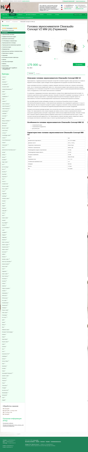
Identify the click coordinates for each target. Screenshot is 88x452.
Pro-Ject (4, 317)
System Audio (5, 375)
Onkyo (4, 283)
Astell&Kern (5, 96)
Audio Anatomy (6, 103)
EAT (3, 164)
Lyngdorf (4, 232)
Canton (4, 137)
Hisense (4, 208)
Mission (4, 256)
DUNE (4, 152)
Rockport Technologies (7, 332)
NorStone (5, 278)
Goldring (4, 196)
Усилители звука (6, 47)
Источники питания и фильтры (10, 57)
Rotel (4, 337)
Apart (3, 91)
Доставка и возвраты (31, 14)
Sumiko (4, 368)
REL (3, 327)
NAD (3, 268)
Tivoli (4, 383)
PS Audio (4, 300)
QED (3, 319)
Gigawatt (4, 193)
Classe (4, 142)
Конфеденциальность (56, 441)
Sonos (4, 358)
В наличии (5, 32)
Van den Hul (5, 390)
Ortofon (4, 290)
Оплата (41, 14)
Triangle (4, 387)
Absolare (4, 82)
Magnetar (4, 237)
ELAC (4, 169)
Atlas (3, 98)
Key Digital (5, 222)
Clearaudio (5, 145)
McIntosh (4, 252)
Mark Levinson (6, 242)
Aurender (4, 116)
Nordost (4, 281)
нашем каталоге (26, 1)
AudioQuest (5, 111)
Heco (4, 203)
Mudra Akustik (6, 264)
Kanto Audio (5, 217)
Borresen (4, 125)
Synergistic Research (7, 373)
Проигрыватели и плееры (9, 42)
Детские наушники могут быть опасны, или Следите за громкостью (13, 425)
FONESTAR (5, 183)
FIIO (3, 179)
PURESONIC (5, 302)
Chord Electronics (6, 140)
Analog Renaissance (7, 89)
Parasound (5, 305)
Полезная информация (8, 17)
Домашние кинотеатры (8, 38)
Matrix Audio (5, 249)
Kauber (4, 220)
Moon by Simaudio (7, 261)
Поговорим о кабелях (8, 423)
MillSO (4, 254)
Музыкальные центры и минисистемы (12, 51)
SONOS (4, 346)
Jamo (4, 213)
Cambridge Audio (6, 135)
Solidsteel (5, 356)
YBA (3, 397)
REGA (4, 324)
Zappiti (4, 400)
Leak (3, 230)
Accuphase (5, 84)
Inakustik (4, 210)
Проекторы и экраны (7, 53)
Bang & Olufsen (6, 120)
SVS (3, 351)
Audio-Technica (6, 108)
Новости (20, 14)
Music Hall (5, 266)
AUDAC (4, 77)
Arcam (4, 94)
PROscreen (5, 298)
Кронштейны (5, 65)
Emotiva (4, 171)
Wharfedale (5, 392)
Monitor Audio (6, 259)
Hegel (4, 205)
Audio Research (6, 106)
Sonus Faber (5, 361)
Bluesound (5, 123)
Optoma (4, 285)
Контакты (49, 14)
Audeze (4, 101)
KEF (3, 215)
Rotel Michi (5, 339)
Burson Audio (5, 128)
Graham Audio (6, 198)
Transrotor (5, 385)
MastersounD (5, 247)
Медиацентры (5, 49)
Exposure (5, 176)
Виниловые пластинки (8, 30)
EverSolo (4, 174)
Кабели (4, 59)
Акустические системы (8, 34)
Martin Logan (6, 244)
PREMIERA (5, 293)
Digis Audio (5, 162)
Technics (4, 378)
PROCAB (5, 295)
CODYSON (5, 130)
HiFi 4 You (4, 14)
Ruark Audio (5, 341)
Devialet (4, 159)
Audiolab (4, 113)
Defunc (4, 154)
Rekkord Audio (6, 329)
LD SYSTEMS (6, 227)
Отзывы (57, 14)
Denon (4, 157)
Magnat (4, 234)
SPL (3, 349)
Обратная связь (67, 8)
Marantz (4, 239)
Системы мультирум (7, 61)
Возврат (48, 441)
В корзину (79, 64)
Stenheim (4, 366)
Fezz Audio (5, 188)
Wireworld (4, 395)
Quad (4, 322)
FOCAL (4, 181)
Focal (4, 191)
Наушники (5, 55)
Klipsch (4, 225)
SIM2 (4, 344)
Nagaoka (4, 271)
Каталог (13, 14)
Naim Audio (5, 273)
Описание (31, 73)
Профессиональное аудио (9, 36)
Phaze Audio (5, 310)
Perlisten (4, 307)
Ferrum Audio (5, 186)
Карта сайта (35, 440)
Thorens (4, 380)
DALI (3, 147)
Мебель (4, 63)
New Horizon (5, 276)
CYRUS (4, 133)
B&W (4, 118)
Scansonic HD (6, 353)
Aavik (4, 79)
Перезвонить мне (79, 8)
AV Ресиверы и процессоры (9, 40)
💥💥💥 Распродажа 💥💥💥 (9, 28)
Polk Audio (5, 312)
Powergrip (5, 315)
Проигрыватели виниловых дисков (11, 45)
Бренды (5, 74)
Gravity (4, 200)
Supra (4, 370)
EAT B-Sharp (5, 167)
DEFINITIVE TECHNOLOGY (9, 149)
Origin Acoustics (6, 288)
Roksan (4, 334)
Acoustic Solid (5, 86)
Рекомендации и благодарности (25, 17)
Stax (3, 363)
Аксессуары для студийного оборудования (9, 68)
